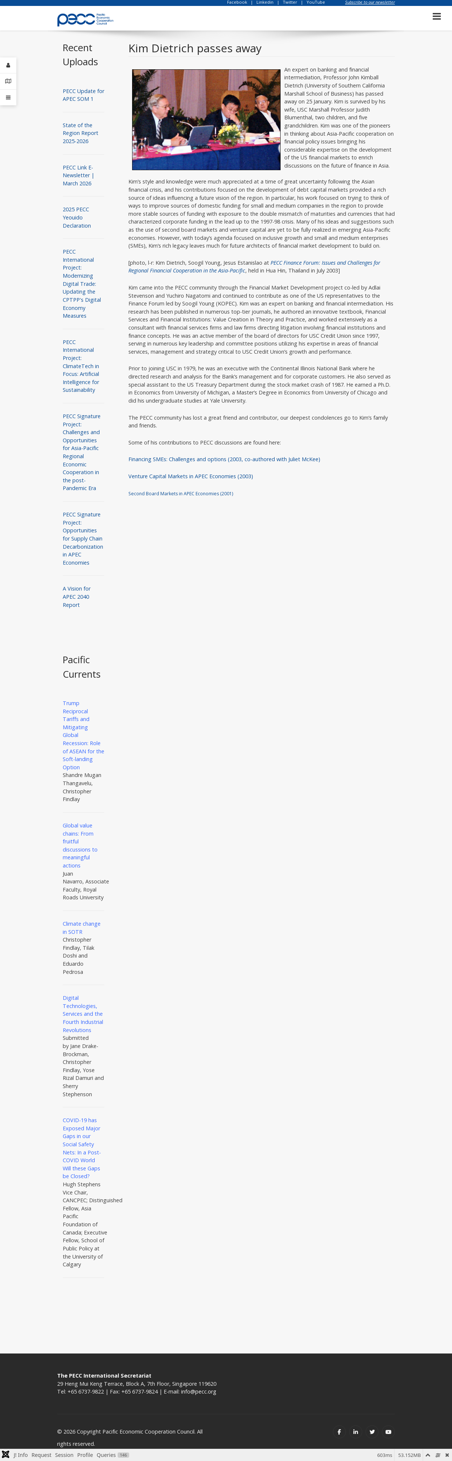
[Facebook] (339, 1431)
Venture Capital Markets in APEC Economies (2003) (190, 476)
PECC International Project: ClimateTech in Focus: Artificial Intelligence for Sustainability (81, 366)
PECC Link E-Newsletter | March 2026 (78, 175)
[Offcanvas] (8, 97)
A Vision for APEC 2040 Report (77, 596)
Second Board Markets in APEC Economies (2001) (180, 493)
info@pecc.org (198, 1391)
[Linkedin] (355, 1431)
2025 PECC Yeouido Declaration (77, 217)
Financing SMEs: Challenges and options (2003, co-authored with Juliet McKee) (224, 459)
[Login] (8, 65)
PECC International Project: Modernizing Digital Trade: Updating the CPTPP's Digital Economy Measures (82, 283)
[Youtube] (388, 1431)
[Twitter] (372, 1431)
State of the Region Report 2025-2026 (80, 133)
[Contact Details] (8, 81)
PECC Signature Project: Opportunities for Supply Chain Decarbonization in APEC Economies (83, 538)
